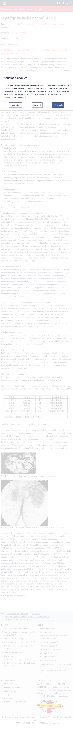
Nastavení (37, 102)
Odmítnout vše (15, 102)
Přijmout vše (58, 102)
